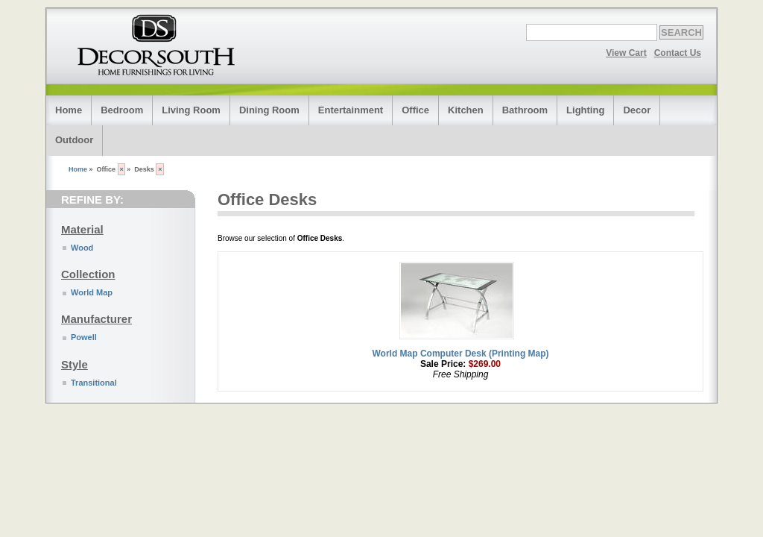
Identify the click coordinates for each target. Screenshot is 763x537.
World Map (92, 292)
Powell (84, 337)
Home (68, 110)
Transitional (94, 382)
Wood (82, 247)
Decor (636, 110)
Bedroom (122, 110)
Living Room (191, 110)
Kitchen (466, 110)
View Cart (626, 53)
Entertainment (350, 110)
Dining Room (269, 110)
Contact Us (677, 53)
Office (415, 110)
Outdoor (74, 139)
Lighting (585, 110)
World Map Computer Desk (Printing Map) (460, 353)
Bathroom (525, 110)
